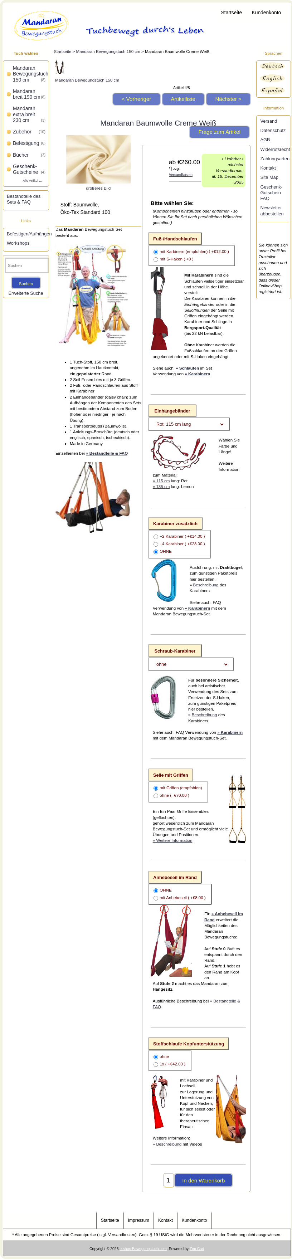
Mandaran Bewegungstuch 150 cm (108, 51)
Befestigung (29, 143)
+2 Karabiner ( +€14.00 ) (182, 536)
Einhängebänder (172, 411)
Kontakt (268, 168)
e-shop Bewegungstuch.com (143, 1249)
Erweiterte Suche (25, 293)
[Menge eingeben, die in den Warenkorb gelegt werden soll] (169, 1180)
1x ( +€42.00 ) (172, 1064)
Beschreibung (206, 584)
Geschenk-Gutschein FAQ (271, 192)
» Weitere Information (173, 840)
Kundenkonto (266, 12)
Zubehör (29, 132)
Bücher (29, 155)
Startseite (231, 12)
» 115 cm (161, 480)
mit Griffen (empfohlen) (181, 787)
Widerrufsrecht (274, 149)
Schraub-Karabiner (174, 650)
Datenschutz (273, 130)
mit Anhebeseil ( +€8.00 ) (183, 898)
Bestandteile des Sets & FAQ (23, 199)
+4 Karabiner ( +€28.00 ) (182, 543)
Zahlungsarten (274, 158)
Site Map (269, 177)
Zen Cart (197, 1249)
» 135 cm (161, 486)
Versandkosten (181, 175)
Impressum (138, 1220)
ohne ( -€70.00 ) (174, 795)
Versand (268, 121)
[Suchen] (27, 265)
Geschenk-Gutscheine (29, 169)
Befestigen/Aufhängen (27, 233)
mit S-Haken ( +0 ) (176, 259)
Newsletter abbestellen (271, 210)
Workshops (18, 243)
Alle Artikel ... (32, 180)
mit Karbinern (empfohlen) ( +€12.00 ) (194, 251)
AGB (265, 139)
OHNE (166, 551)
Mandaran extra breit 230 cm (29, 114)
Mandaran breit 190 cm (29, 94)
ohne (164, 1056)
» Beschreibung (167, 1144)
